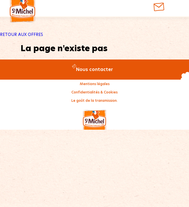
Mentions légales (95, 83)
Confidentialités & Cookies (94, 92)
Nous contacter (94, 69)
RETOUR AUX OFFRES (21, 34)
